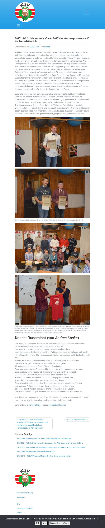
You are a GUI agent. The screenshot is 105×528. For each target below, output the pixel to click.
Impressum (21, 497)
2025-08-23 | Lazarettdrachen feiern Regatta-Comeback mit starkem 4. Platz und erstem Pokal (51, 447)
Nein (45, 523)
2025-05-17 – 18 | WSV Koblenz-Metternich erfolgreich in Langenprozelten (44, 456)
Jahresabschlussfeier (57, 405)
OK (37, 523)
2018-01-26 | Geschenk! (76, 419)
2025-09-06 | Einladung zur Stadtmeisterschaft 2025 (36, 452)
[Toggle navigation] (86, 12)
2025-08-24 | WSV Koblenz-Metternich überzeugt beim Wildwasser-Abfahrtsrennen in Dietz (50, 443)
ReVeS (19, 513)
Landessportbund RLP (25, 508)
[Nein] (101, 521)
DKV (18, 504)
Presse (47, 47)
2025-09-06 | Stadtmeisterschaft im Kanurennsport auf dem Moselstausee (44, 439)
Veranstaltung (34, 405)
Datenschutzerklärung (25, 493)
